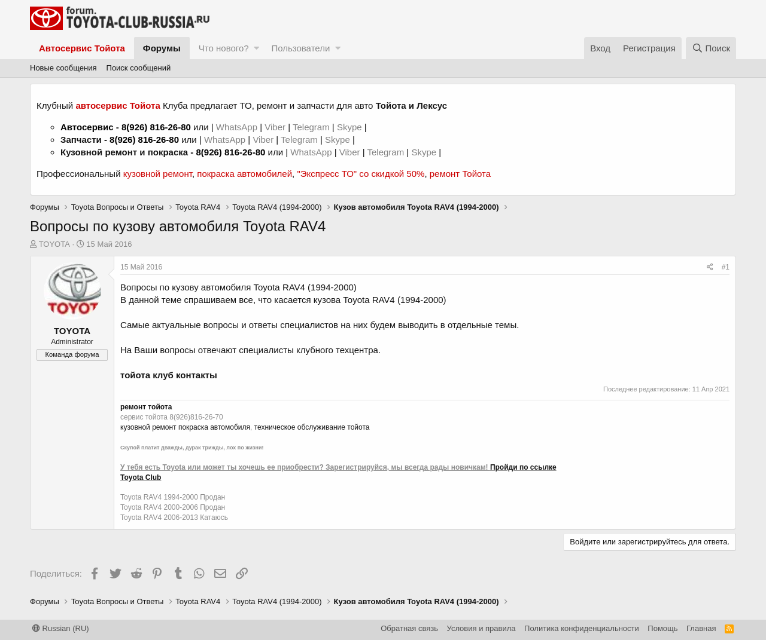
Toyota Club (140, 477)
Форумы (162, 48)
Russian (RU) (60, 628)
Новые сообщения (63, 67)
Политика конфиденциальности (581, 628)
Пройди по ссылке (523, 467)
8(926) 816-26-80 (156, 127)
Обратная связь (409, 628)
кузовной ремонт (157, 174)
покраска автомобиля (214, 427)
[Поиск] (711, 48)
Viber (275, 127)
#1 (725, 267)
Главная (701, 628)
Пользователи (300, 48)
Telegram (312, 127)
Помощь (662, 628)
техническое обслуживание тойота (312, 427)
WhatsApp (238, 127)
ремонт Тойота (460, 174)
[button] (256, 48)
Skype (350, 127)
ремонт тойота (146, 407)
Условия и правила (481, 628)
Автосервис (87, 127)
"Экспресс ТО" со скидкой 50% (360, 174)
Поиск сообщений (139, 67)
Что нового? (224, 48)
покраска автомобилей (244, 174)
